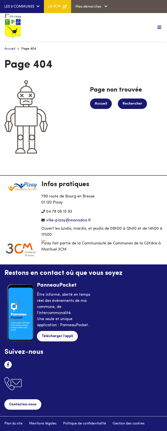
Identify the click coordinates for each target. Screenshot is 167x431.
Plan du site (13, 423)
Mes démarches (88, 6)
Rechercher (132, 103)
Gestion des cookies (129, 423)
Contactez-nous (23, 404)
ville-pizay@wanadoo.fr (68, 220)
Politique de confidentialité (84, 423)
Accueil (9, 48)
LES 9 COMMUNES (19, 6)
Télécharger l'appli (57, 336)
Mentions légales (43, 423)
